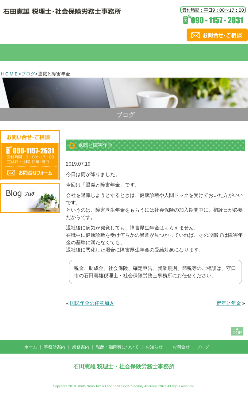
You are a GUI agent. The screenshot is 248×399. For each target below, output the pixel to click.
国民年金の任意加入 (92, 303)
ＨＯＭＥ (9, 73)
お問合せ (181, 346)
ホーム (30, 346)
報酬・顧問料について (117, 346)
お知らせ (154, 346)
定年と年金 (228, 303)
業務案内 (80, 346)
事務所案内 (54, 346)
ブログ (28, 73)
